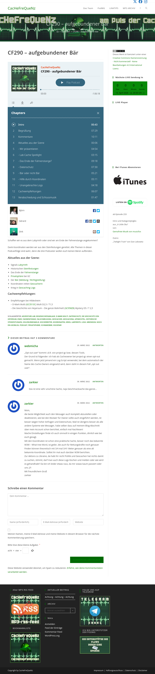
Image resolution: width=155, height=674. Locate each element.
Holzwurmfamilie (31, 322)
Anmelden (50, 624)
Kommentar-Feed (53, 631)
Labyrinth (23, 264)
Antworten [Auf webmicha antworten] (98, 345)
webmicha (31, 346)
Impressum (98, 670)
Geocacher (57, 319)
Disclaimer (142, 670)
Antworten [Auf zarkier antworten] (98, 382)
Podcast (23, 325)
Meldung (24, 279)
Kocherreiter (46, 322)
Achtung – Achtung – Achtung (59, 596)
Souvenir (57, 325)
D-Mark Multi (62, 316)
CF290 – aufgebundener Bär (85, 31)
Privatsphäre (17, 276)
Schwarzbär (46, 325)
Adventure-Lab (28, 316)
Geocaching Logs (26, 287)
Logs (84, 322)
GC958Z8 (69, 308)
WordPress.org (52, 635)
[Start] (58, 31)
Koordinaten (59, 322)
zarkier (33, 382)
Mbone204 (91, 322)
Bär (16, 279)
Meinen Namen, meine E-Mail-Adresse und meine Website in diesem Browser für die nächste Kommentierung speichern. (53, 535)
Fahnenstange (31, 272)
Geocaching (68, 319)
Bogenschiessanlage (45, 316)
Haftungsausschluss (114, 670)
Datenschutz (75, 316)
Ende (20, 319)
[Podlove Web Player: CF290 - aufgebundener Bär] (56, 133)
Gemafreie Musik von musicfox (127, 231)
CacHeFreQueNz (21, 8)
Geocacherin (36, 283)
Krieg (68, 322)
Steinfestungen (31, 268)
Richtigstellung (37, 279)
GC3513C (31, 304)
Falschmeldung (44, 319)
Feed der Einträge (53, 627)
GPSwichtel (80, 319)
